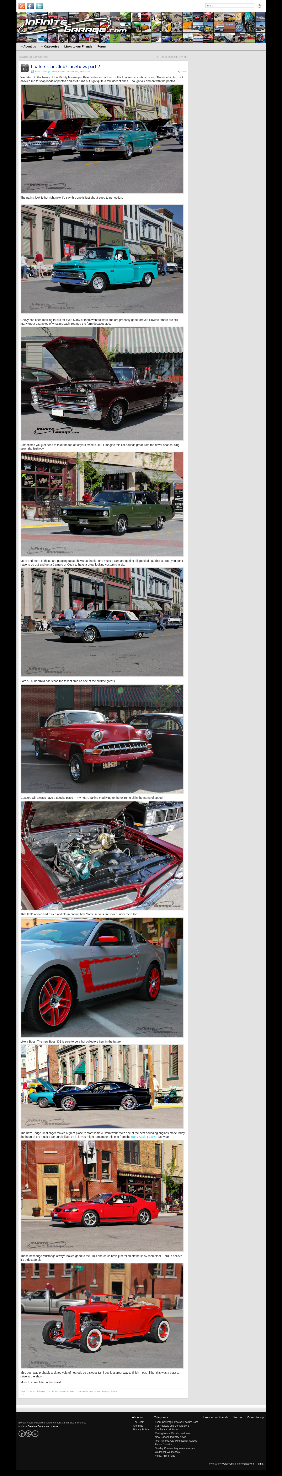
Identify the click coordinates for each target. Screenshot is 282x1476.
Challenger (41, 1391)
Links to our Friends (215, 1417)
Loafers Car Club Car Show (34, 56)
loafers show (87, 1391)
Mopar (98, 1391)
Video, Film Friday (165, 1455)
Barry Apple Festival (144, 1136)
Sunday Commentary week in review (175, 1448)
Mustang (106, 1391)
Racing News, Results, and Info (172, 1433)
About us (137, 1417)
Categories (161, 1417)
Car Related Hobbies (166, 1429)
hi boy (55, 1391)
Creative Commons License (43, 1426)
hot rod (62, 1391)
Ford (49, 1391)
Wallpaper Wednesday (167, 1452)
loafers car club (74, 1391)
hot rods (74, 71)
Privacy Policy (141, 1429)
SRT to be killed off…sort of (171, 56)
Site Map (138, 1425)
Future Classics (163, 1444)
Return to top (255, 1417)
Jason (183, 71)
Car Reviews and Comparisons (172, 1425)
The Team (138, 1422)
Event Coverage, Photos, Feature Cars (52, 71)
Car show (30, 1391)
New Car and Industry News (170, 1437)
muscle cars (85, 71)
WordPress (227, 1463)
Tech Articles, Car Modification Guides (176, 1440)
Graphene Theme (253, 1463)
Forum (237, 1417)
